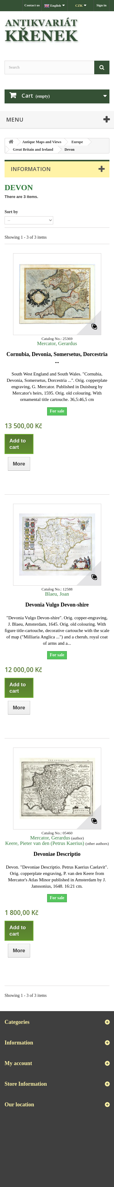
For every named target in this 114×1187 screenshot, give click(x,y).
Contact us (32, 5)
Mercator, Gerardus (57, 343)
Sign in (101, 5)
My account (18, 1063)
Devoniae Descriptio (56, 854)
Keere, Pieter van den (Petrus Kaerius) (45, 843)
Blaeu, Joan (57, 594)
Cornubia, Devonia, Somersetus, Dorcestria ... (57, 357)
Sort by (11, 212)
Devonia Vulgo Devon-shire (57, 605)
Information (31, 169)
